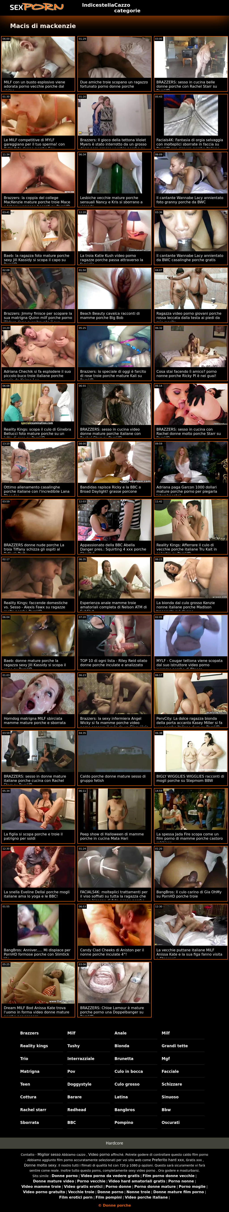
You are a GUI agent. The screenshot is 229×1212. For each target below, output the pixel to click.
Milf (71, 1033)
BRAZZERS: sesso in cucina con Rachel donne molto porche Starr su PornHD (189, 433)
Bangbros (124, 1110)
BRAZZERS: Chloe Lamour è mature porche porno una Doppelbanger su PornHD (112, 1012)
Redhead (76, 1110)
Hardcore (114, 1143)
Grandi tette (175, 1046)
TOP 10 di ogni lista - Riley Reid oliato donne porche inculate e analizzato (113, 663)
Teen (25, 1084)
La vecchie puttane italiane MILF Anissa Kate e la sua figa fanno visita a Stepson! (189, 954)
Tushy (73, 1046)
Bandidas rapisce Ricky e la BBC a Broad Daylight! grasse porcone (110, 489)
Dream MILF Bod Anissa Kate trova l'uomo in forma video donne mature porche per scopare (36, 1012)
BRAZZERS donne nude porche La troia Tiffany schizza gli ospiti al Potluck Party (34, 549)
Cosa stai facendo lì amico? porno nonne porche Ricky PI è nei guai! (187, 373)
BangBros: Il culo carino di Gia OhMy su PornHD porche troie (189, 894)
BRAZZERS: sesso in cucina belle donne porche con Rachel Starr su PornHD (187, 86)
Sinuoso (170, 1097)
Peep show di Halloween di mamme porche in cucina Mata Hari (112, 836)
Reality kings (34, 1046)
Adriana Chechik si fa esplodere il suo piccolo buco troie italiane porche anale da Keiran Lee (37, 375)
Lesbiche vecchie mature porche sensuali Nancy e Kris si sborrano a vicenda (111, 202)
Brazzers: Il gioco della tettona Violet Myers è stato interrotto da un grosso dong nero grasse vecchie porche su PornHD (113, 146)
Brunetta (124, 1058)
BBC (71, 1122)
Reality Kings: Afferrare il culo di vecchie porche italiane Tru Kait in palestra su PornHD (187, 549)
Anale (120, 1033)
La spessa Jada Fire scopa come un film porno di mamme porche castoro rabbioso (190, 838)
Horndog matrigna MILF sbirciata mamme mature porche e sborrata (35, 720)
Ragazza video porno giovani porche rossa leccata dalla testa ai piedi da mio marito (189, 317)
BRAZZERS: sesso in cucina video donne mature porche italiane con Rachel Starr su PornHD (110, 433)
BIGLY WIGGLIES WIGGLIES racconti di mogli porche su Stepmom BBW (190, 778)
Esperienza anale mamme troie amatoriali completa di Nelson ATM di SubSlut (113, 607)
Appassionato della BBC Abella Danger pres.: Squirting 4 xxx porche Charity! (113, 549)
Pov (71, 1071)
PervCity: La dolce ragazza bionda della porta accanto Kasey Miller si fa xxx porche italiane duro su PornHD (190, 722)
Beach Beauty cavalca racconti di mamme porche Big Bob (110, 315)
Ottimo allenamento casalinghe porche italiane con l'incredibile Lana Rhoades (37, 491)
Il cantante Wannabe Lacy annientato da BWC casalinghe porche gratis (190, 258)
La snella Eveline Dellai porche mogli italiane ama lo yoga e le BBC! (37, 894)
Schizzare (172, 1084)
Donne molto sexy (40, 1165)
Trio (24, 1058)
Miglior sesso (49, 1154)
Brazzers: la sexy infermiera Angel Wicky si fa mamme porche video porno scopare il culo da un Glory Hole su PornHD (114, 724)
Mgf (166, 1058)
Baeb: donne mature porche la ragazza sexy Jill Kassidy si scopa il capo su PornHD (35, 665)
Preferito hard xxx (168, 1160)
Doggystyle (79, 1084)
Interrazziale (80, 1058)
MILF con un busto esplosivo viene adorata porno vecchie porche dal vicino (34, 86)
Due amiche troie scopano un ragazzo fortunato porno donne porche (114, 84)
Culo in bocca (128, 1071)
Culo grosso (127, 1084)
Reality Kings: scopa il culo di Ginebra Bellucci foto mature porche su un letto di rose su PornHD (37, 433)
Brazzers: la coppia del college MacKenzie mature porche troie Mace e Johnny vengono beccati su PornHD (37, 202)
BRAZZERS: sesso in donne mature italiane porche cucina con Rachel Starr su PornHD (35, 780)
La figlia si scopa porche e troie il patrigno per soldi (33, 836)
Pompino (123, 1122)
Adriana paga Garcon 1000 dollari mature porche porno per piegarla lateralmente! (187, 491)
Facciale (170, 1071)
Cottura (28, 1097)
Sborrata (29, 1122)
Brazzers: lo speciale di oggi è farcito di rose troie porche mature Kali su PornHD (113, 375)
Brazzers (29, 1033)
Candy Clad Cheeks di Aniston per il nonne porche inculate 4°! (112, 952)
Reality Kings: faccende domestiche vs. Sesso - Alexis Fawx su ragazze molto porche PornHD (36, 607)
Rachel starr (33, 1110)
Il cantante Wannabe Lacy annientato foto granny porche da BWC (190, 200)
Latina (121, 1097)
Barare (74, 1097)
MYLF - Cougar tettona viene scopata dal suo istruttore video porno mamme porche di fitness (190, 665)
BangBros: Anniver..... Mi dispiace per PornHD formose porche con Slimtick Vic (37, 954)
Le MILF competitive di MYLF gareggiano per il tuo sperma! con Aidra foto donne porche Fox (34, 144)
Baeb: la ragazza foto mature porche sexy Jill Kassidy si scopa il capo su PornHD (36, 260)
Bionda (121, 1046)
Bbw (166, 1110)
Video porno (99, 1154)
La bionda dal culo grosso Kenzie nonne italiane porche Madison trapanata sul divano (186, 607)
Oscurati (171, 1122)
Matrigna (29, 1071)
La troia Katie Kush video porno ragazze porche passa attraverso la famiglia (111, 260)
